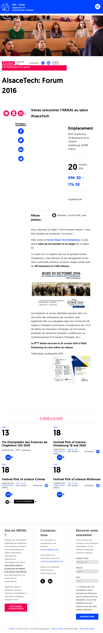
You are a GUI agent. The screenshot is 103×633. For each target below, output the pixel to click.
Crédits (12, 629)
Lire (8, 457)
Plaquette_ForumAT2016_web (71, 215)
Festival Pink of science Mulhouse (76, 479)
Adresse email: (82, 558)
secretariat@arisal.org (49, 549)
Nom (78, 577)
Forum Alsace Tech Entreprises (63, 239)
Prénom (79, 568)
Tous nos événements (24, 501)
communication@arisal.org (51, 561)
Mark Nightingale (87, 629)
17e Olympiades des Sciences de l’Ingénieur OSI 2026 (24, 443)
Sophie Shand (57, 629)
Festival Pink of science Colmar (23, 479)
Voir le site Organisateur (65, 450)
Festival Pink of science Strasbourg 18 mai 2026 (69, 443)
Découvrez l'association (15, 607)
